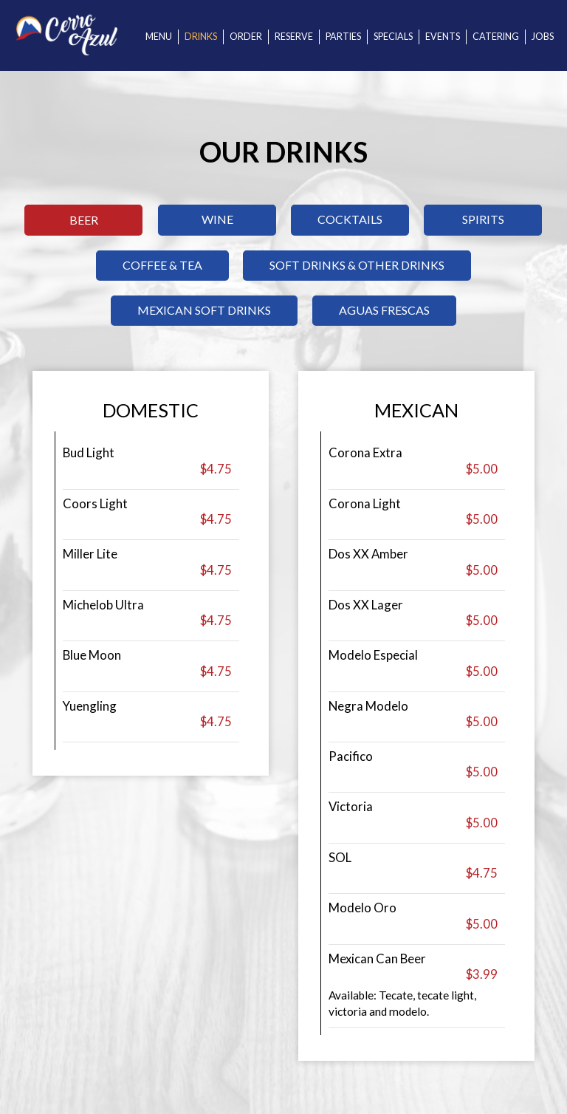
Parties (343, 36)
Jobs (543, 36)
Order (246, 36)
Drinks (201, 36)
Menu (158, 36)
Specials (393, 36)
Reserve (294, 36)
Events (442, 36)
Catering (495, 36)
